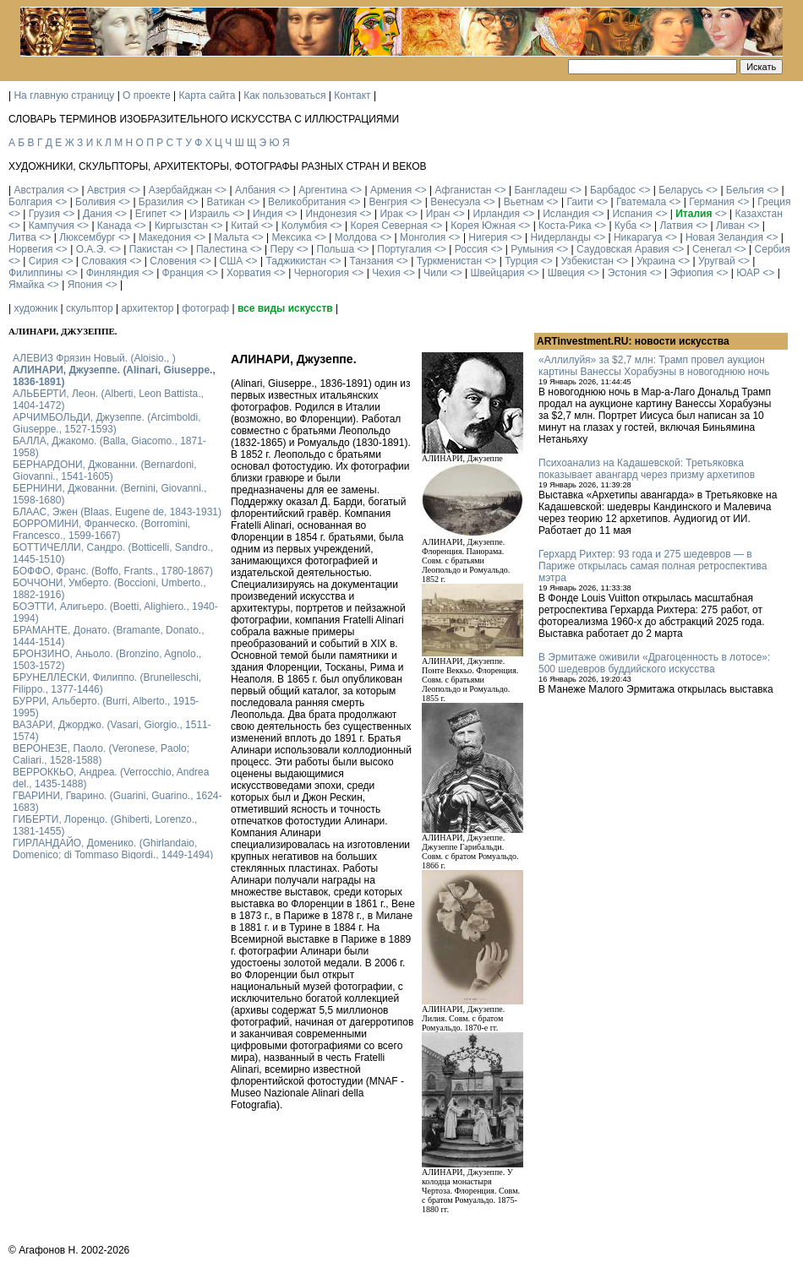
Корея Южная (483, 225)
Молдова (356, 237)
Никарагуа (638, 237)
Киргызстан (181, 225)
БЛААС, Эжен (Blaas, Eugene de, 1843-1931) (117, 512)
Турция (521, 261)
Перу (282, 249)
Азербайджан (180, 190)
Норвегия (30, 249)
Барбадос (613, 190)
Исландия (566, 214)
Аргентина (322, 190)
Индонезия (332, 214)
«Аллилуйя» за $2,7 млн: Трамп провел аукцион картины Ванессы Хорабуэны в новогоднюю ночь (653, 366)
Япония (85, 285)
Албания (255, 190)
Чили (435, 273)
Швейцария (497, 273)
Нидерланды (561, 237)
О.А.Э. (91, 249)
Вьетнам (524, 202)
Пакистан (151, 249)
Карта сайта (207, 95)
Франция (183, 273)
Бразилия (161, 202)
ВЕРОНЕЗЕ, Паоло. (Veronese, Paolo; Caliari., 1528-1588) (101, 754)
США (231, 261)
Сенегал (711, 249)
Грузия (44, 214)
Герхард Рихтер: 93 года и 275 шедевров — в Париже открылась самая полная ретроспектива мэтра (652, 566)
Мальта (231, 237)
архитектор (147, 308)
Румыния (532, 249)
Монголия (422, 237)
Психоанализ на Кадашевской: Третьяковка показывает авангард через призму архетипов (646, 469)
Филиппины (35, 273)
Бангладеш (540, 190)
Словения (173, 261)
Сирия (43, 261)
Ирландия (496, 214)
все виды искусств (285, 308)
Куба (625, 225)
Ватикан (226, 202)
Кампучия (51, 225)
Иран (438, 214)
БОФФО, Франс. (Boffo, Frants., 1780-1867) (113, 571)
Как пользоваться (284, 95)
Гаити (579, 202)
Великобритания (307, 202)
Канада (114, 225)
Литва (22, 237)
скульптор (89, 308)
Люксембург (87, 237)
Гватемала (641, 202)
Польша (336, 249)
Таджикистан (295, 261)
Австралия (38, 190)
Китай (244, 225)
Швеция (566, 273)
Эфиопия (691, 273)
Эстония (627, 273)
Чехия (386, 273)
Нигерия (487, 237)
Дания (97, 214)
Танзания (371, 261)
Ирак (391, 214)
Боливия (95, 202)
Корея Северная (389, 225)
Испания (632, 214)
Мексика (291, 237)
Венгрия (388, 202)
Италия (693, 214)
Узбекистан (587, 261)
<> (73, 190)
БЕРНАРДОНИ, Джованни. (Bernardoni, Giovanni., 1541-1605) (105, 470)
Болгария (30, 202)
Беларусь (680, 190)
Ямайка (26, 285)
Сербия (772, 249)
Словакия (104, 261)
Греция (773, 202)
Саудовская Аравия (622, 249)
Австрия (106, 190)
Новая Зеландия (724, 237)
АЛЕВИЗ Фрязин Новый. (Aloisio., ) (94, 358)
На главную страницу (64, 95)
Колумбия (304, 225)
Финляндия (112, 273)
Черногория (321, 273)
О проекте (147, 95)
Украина (655, 261)
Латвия (675, 225)
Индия (267, 214)
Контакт (352, 95)
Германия (712, 202)
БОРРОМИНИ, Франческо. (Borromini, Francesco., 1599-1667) (101, 529)
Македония (165, 237)
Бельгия (745, 190)
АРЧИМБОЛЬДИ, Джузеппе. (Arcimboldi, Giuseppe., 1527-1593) (107, 423)
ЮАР (748, 273)
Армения (391, 190)
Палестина (221, 249)
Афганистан (462, 190)
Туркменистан (449, 261)
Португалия (404, 249)
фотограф (205, 308)
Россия (471, 249)
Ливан (730, 225)
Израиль (209, 214)
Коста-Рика (565, 225)
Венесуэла (455, 202)
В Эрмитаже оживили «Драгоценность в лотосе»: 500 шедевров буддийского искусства (654, 663)
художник (35, 308)
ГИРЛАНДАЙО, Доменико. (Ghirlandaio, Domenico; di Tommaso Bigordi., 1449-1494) (113, 849)
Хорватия (249, 273)
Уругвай (716, 261)
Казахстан (759, 214)
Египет (151, 214)
